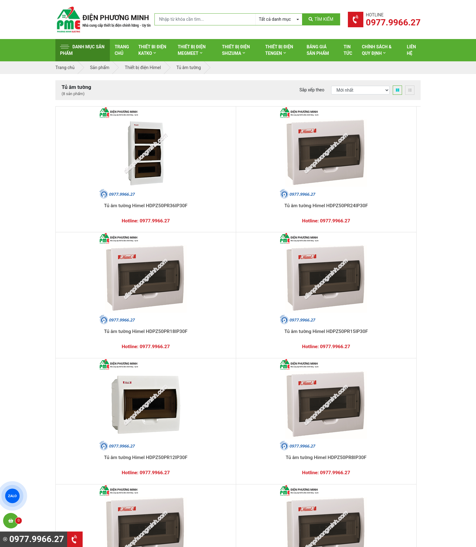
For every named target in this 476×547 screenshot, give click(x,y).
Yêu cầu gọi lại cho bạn (268, 352)
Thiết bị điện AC (261, 439)
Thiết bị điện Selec (264, 429)
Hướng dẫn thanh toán (267, 340)
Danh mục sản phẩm (82, 50)
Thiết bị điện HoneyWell (269, 468)
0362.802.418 (207, 343)
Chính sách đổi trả (358, 410)
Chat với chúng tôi (367, 346)
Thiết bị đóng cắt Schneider (273, 401)
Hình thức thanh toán (361, 391)
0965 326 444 (112, 431)
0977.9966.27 (83, 343)
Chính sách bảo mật (360, 420)
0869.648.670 (145, 343)
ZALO (12, 496)
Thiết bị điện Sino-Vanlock (271, 458)
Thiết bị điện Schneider (268, 391)
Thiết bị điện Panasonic (269, 410)
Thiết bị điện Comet (265, 449)
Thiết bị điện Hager (264, 420)
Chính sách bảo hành (361, 401)
